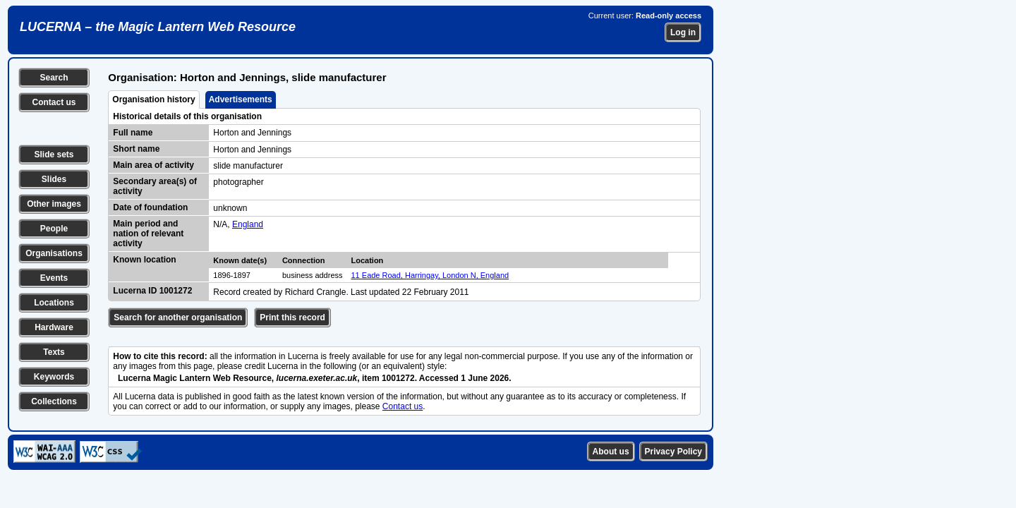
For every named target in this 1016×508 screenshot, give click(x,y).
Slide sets (53, 154)
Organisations (54, 253)
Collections (54, 401)
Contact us (53, 102)
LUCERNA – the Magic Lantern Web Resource (158, 27)
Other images (54, 204)
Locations (54, 303)
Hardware (54, 327)
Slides (54, 179)
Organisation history (153, 99)
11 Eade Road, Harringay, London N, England (430, 275)
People (54, 229)
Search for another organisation (178, 317)
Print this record (292, 317)
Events (54, 278)
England (247, 224)
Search (54, 78)
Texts (53, 352)
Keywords (54, 377)
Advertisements (240, 99)
